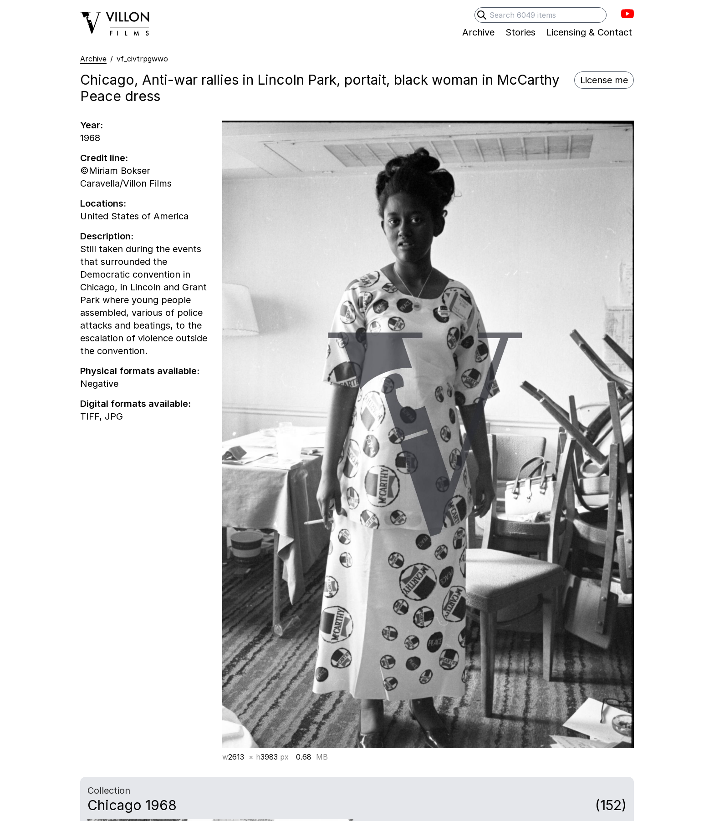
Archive (93, 58)
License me (604, 80)
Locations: (103, 203)
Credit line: (104, 157)
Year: (91, 125)
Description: (106, 236)
